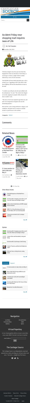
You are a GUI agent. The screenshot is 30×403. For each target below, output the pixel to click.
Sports (22, 323)
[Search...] (14, 20)
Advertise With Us (7, 393)
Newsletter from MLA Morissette (14, 287)
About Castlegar (15, 398)
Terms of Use (16, 393)
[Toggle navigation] (15, 17)
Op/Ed (22, 322)
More (25, 220)
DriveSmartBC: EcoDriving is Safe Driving (16, 241)
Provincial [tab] (5, 263)
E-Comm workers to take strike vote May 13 (8, 170)
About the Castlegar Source (20, 395)
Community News (8, 322)
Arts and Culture (22, 320)
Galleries (8, 323)
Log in (23, 400)
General (10, 115)
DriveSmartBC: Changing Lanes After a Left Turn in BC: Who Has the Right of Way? (21, 149)
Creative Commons (8, 395)
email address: (7, 338)
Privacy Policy (23, 393)
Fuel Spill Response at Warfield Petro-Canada (8, 150)
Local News (7, 320)
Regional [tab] (12, 263)
